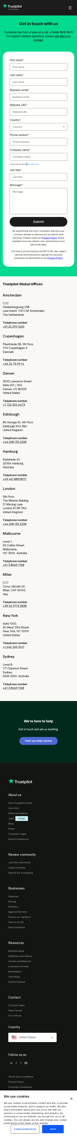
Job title (15, 170)
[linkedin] (11, 1063)
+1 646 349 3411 (13, 647)
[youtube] (26, 1063)
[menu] (65, 7)
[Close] (71, 1111)
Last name (16, 75)
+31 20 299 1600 (13, 326)
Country (15, 120)
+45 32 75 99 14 (13, 363)
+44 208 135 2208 (14, 442)
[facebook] (16, 1063)
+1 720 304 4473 (14, 404)
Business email (19, 90)
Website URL (18, 105)
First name (16, 60)
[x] (21, 1063)
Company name (19, 150)
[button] (38, 222)
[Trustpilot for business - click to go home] (12, 7)
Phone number (19, 135)
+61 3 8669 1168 (13, 565)
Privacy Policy (49, 237)
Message (15, 185)
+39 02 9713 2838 (15, 606)
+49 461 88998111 (14, 479)
